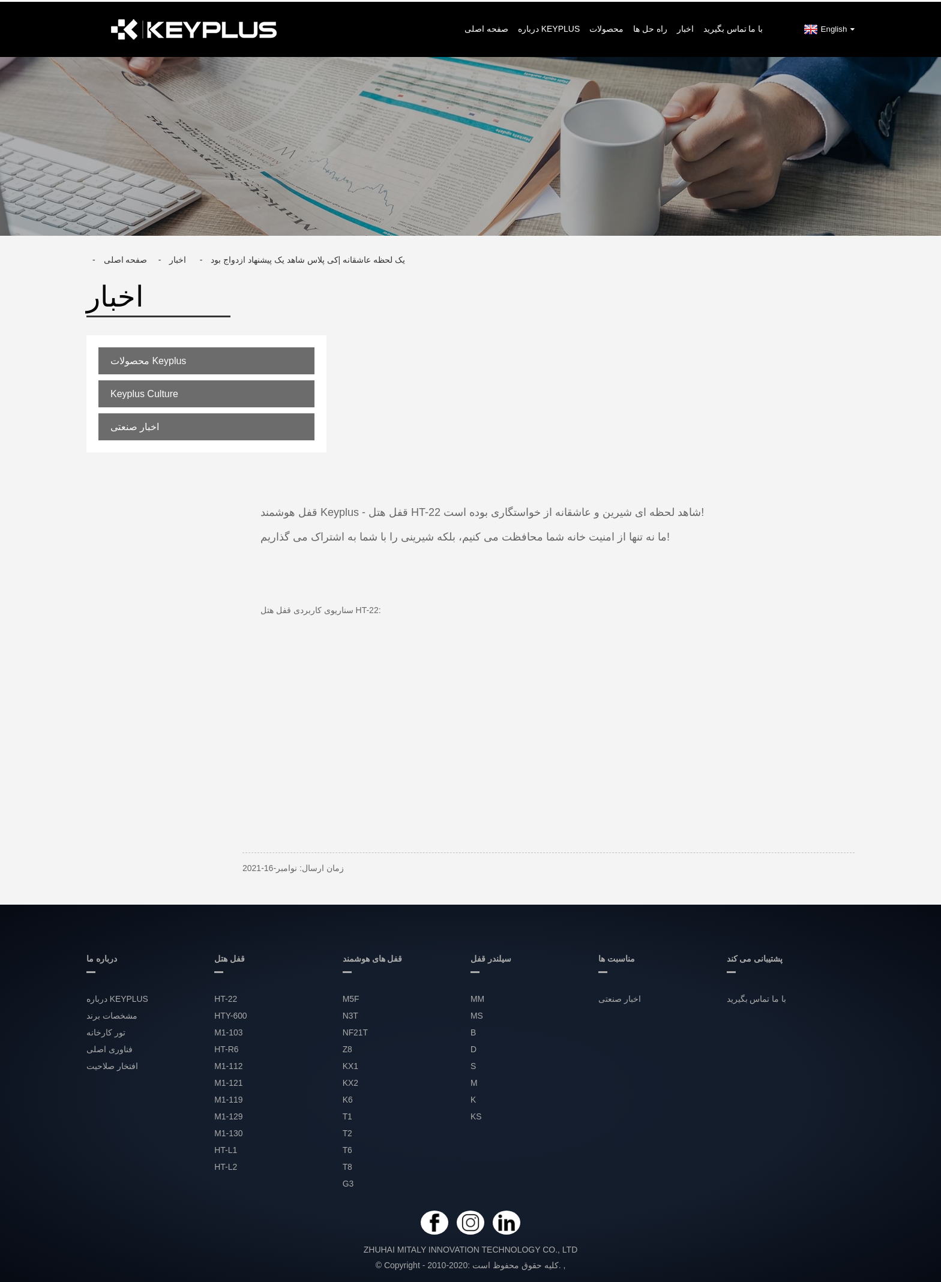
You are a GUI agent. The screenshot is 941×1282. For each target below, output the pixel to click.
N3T (350, 1014)
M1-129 (228, 1115)
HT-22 (225, 997)
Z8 (347, 1048)
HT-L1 (225, 1149)
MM (477, 997)
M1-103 (228, 1031)
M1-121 (228, 1081)
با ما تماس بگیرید (733, 27)
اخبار (685, 27)
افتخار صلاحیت (112, 1065)
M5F (351, 997)
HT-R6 (226, 1048)
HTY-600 (230, 1014)
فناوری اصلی (109, 1048)
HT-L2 (225, 1165)
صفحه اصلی (486, 27)
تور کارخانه (105, 1031)
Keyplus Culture (144, 392)
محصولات (606, 27)
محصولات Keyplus (148, 359)
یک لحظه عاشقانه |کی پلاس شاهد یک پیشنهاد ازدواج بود (308, 258)
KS (476, 1115)
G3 (348, 1182)
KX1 (350, 1065)
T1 (347, 1115)
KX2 (350, 1081)
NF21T (355, 1031)
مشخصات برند (111, 1014)
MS (476, 1014)
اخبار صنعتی (134, 425)
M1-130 (228, 1132)
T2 (347, 1132)
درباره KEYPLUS (549, 27)
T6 (347, 1149)
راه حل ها (650, 27)
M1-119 (228, 1098)
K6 (348, 1098)
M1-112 (228, 1065)
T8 (347, 1165)
